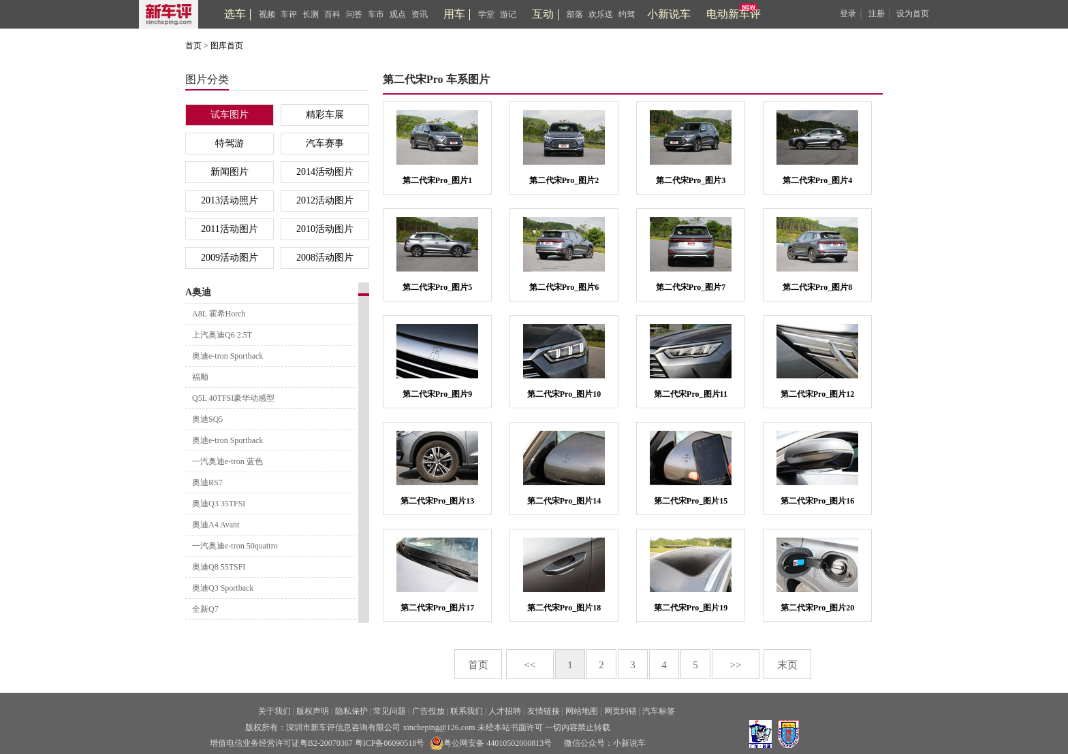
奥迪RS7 (207, 482)
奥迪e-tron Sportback (227, 356)
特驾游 (229, 143)
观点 (398, 14)
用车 (454, 14)
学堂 (486, 14)
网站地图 (581, 711)
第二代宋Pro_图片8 (817, 287)
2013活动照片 (229, 200)
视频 (267, 14)
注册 (876, 13)
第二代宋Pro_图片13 (437, 501)
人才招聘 (504, 711)
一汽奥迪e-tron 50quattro (235, 546)
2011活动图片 (229, 229)
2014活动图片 (325, 172)
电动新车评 (733, 14)
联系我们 (466, 711)
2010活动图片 (325, 229)
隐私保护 (351, 711)
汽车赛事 (325, 143)
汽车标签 (658, 711)
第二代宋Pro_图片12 (817, 394)
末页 (787, 664)
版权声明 (312, 711)
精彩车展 (325, 115)
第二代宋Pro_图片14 (564, 501)
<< (530, 664)
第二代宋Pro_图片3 (690, 180)
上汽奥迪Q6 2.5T (222, 335)
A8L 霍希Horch (219, 313)
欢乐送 (600, 14)
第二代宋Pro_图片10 (564, 394)
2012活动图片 (325, 200)
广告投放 (428, 711)
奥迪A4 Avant (215, 524)
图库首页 (226, 45)
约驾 (626, 14)
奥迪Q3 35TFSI (218, 503)
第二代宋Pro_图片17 (437, 607)
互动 (543, 14)
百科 (332, 14)
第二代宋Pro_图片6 (564, 287)
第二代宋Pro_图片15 (690, 501)
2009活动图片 (229, 257)
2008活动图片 (325, 257)
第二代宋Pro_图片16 (817, 501)
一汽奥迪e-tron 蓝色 (227, 461)
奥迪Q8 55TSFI (218, 567)
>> (736, 664)
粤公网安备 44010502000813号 (491, 743)
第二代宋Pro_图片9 (437, 394)
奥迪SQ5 (207, 419)
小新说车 (669, 14)
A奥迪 (198, 292)
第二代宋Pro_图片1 (437, 180)
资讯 (419, 14)
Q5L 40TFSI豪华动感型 (233, 398)
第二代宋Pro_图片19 (690, 607)
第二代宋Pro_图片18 (564, 607)
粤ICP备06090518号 (390, 743)
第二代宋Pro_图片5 (437, 287)
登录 (848, 13)
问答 (354, 14)
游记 (508, 14)
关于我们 (274, 711)
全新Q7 (205, 609)
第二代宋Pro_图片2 (564, 180)
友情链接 (543, 711)
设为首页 (912, 13)
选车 (235, 14)
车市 (376, 14)
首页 (193, 45)
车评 (289, 14)
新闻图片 (229, 172)
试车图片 (229, 115)
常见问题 (389, 711)
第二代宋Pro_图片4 (817, 180)
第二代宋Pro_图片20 (817, 607)
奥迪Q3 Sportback (222, 588)
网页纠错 (620, 711)
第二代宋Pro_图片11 (690, 394)
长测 (310, 14)
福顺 (200, 377)
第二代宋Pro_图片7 (690, 287)
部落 (575, 14)
